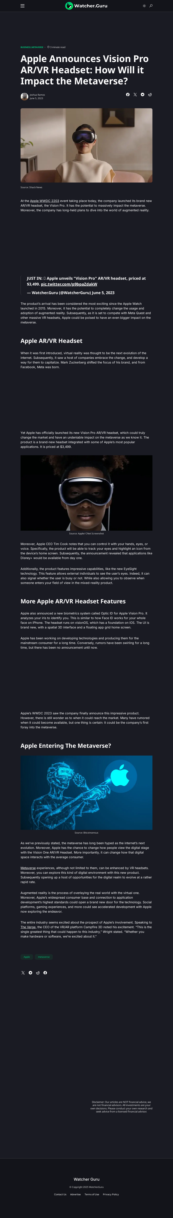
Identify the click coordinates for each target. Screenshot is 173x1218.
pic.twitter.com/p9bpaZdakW (69, 284)
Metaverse (37, 47)
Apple (27, 956)
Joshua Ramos (37, 94)
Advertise (75, 1194)
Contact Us (60, 1194)
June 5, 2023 (103, 292)
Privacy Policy (111, 1194)
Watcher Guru (86, 1179)
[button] (22, 5)
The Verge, (28, 927)
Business (26, 47)
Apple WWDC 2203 (44, 201)
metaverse (44, 956)
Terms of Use (92, 1194)
